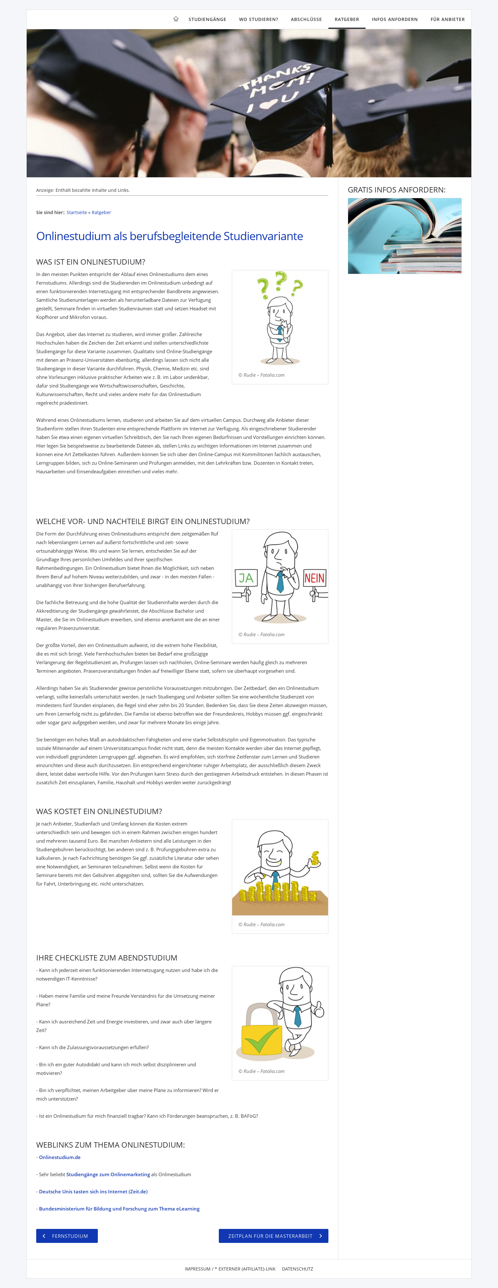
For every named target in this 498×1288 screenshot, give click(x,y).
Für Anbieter (448, 19)
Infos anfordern (395, 19)
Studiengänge (207, 19)
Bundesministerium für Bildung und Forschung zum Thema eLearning (119, 1208)
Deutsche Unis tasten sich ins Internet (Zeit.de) (93, 1191)
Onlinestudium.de (60, 1157)
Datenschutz (297, 1269)
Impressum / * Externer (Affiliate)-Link (230, 1269)
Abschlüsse (306, 19)
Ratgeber (347, 19)
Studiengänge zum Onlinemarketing (108, 1174)
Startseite (77, 212)
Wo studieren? (258, 19)
